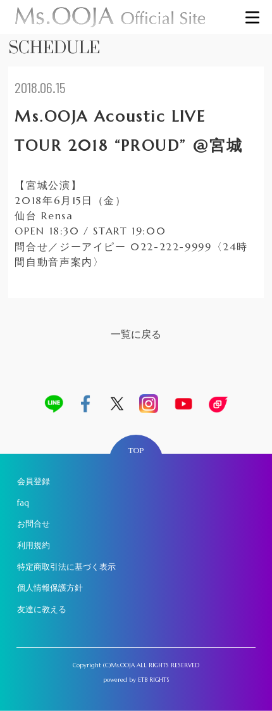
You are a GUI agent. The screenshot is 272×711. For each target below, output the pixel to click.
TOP (136, 450)
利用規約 (33, 545)
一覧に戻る (136, 334)
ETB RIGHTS (154, 680)
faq (23, 502)
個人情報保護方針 (50, 587)
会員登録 (33, 481)
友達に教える (41, 609)
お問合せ (33, 523)
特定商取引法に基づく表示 (66, 566)
